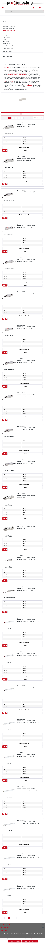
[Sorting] (38, 117)
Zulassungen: (19, 126)
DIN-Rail (4, 21)
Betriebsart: (20, 124)
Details (25, 150)
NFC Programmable (7, 37)
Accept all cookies (33, 941)
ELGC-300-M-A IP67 (9, 403)
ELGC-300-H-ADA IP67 (9, 268)
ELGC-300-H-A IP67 (9, 201)
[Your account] (39, 7)
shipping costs (16, 933)
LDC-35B (9, 662)
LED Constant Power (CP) (9, 30)
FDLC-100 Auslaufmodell (9, 567)
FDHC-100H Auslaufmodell (9, 505)
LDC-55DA (9, 797)
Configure (24, 941)
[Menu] (2, 7)
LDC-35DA (9, 696)
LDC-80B (9, 895)
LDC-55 (9, 729)
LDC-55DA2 (9, 830)
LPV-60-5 (22, 105)
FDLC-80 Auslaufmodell (9, 597)
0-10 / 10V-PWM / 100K (8, 34)
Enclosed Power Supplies (8, 45)
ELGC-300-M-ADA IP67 (8, 470)
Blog (4, 59)
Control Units (5, 54)
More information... (34, 938)
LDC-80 (9, 864)
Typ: (18, 123)
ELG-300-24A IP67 (9, 167)
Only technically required (14, 941)
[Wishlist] (34, 7)
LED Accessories (6, 43)
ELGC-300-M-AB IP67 (9, 436)
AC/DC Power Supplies (7, 51)
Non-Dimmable (7, 32)
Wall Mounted (6, 41)
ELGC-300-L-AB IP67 (9, 335)
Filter (22, 114)
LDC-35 (9, 628)
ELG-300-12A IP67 (9, 133)
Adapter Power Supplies (8, 48)
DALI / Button (6, 35)
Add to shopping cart (24, 147)
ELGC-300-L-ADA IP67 (9, 369)
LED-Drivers (5, 24)
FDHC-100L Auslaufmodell (9, 536)
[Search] (3, 11)
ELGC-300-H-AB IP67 (9, 234)
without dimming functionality (23, 80)
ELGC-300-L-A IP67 (9, 302)
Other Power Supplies (7, 56)
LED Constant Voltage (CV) (9, 26)
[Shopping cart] (42, 7)
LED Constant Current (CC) (9, 28)
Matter (5, 39)
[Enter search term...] (24, 11)
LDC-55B (9, 763)
